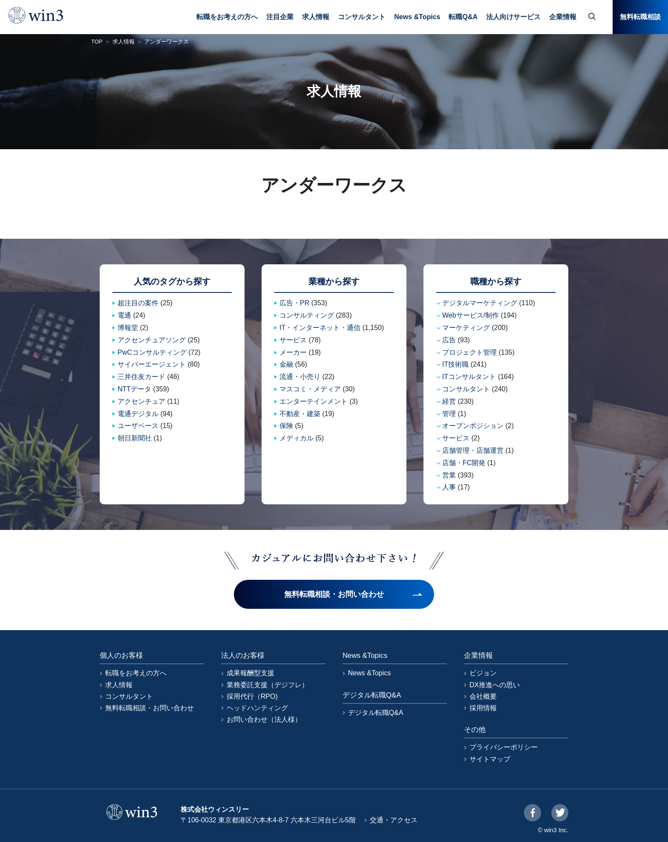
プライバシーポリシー (503, 747)
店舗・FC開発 (463, 462)
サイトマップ (489, 759)
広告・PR (294, 303)
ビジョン (483, 673)
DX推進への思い (494, 685)
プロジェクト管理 (469, 352)
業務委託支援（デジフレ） (267, 685)
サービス (293, 340)
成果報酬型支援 (250, 673)
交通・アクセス (394, 820)
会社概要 (483, 696)
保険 (286, 425)
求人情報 (315, 16)
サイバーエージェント (152, 364)
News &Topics (417, 16)
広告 (449, 340)
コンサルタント (362, 16)
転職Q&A (463, 16)
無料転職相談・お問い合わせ (149, 708)
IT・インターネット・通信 (319, 327)
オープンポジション (473, 425)
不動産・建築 (299, 413)
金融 (286, 364)
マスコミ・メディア (310, 389)
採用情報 (483, 708)
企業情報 (562, 16)
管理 (449, 413)
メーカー (293, 352)
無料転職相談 (640, 16)
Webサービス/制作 (470, 315)
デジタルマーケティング (479, 303)
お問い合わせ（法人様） (264, 719)
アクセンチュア (141, 401)
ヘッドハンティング (257, 708)
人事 (449, 487)
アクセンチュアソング (152, 340)
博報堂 (128, 327)
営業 (449, 475)
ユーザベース (138, 425)
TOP (97, 41)
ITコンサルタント (469, 376)
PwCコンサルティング (152, 352)
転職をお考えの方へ (227, 16)
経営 (449, 401)
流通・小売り (299, 376)
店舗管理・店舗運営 (473, 450)
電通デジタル (138, 413)
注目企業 (280, 16)
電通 (124, 315)
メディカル (296, 438)
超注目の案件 (138, 303)
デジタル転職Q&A (375, 712)
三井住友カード (141, 376)
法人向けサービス (513, 16)
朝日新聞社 (135, 438)
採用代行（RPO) (252, 696)
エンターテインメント (313, 401)
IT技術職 (455, 364)
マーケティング (466, 327)
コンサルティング (306, 315)
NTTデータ (134, 389)
